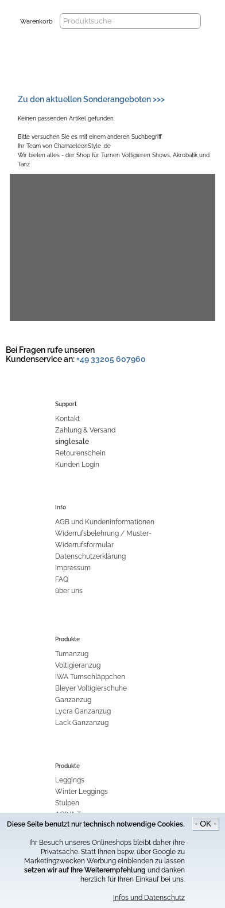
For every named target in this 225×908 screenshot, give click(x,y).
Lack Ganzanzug (81, 723)
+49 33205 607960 (111, 359)
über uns (69, 591)
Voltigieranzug (77, 665)
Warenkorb (36, 21)
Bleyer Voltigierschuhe (91, 688)
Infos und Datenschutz (149, 898)
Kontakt (67, 419)
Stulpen (67, 803)
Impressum (73, 568)
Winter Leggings (81, 792)
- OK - (205, 823)
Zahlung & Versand (85, 430)
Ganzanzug (73, 700)
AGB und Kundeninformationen (104, 522)
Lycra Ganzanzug (83, 711)
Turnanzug (71, 654)
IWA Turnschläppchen (90, 677)
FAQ (61, 579)
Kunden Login (77, 465)
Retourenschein (80, 453)
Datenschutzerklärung (90, 556)
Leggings (69, 780)
